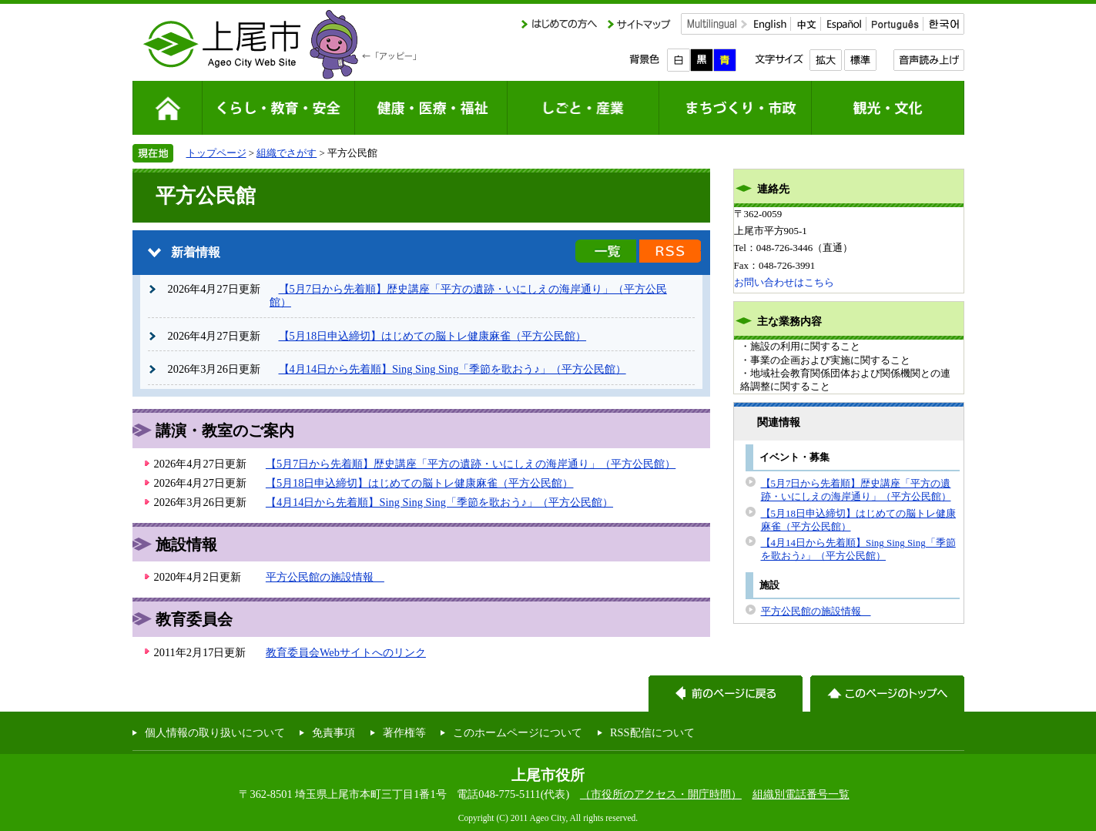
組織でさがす (286, 153)
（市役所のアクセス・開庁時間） (661, 794)
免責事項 (333, 732)
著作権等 (404, 732)
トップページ (216, 153)
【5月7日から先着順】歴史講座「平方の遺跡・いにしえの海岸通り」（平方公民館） (470, 463)
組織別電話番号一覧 (801, 794)
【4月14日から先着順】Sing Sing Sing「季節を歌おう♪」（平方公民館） (452, 369)
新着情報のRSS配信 (670, 251)
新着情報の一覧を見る (605, 251)
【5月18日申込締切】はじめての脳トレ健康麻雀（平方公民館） (433, 336)
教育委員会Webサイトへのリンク (346, 652)
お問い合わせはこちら (784, 282)
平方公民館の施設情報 (325, 577)
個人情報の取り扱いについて (215, 732)
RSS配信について (652, 732)
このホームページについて (517, 732)
